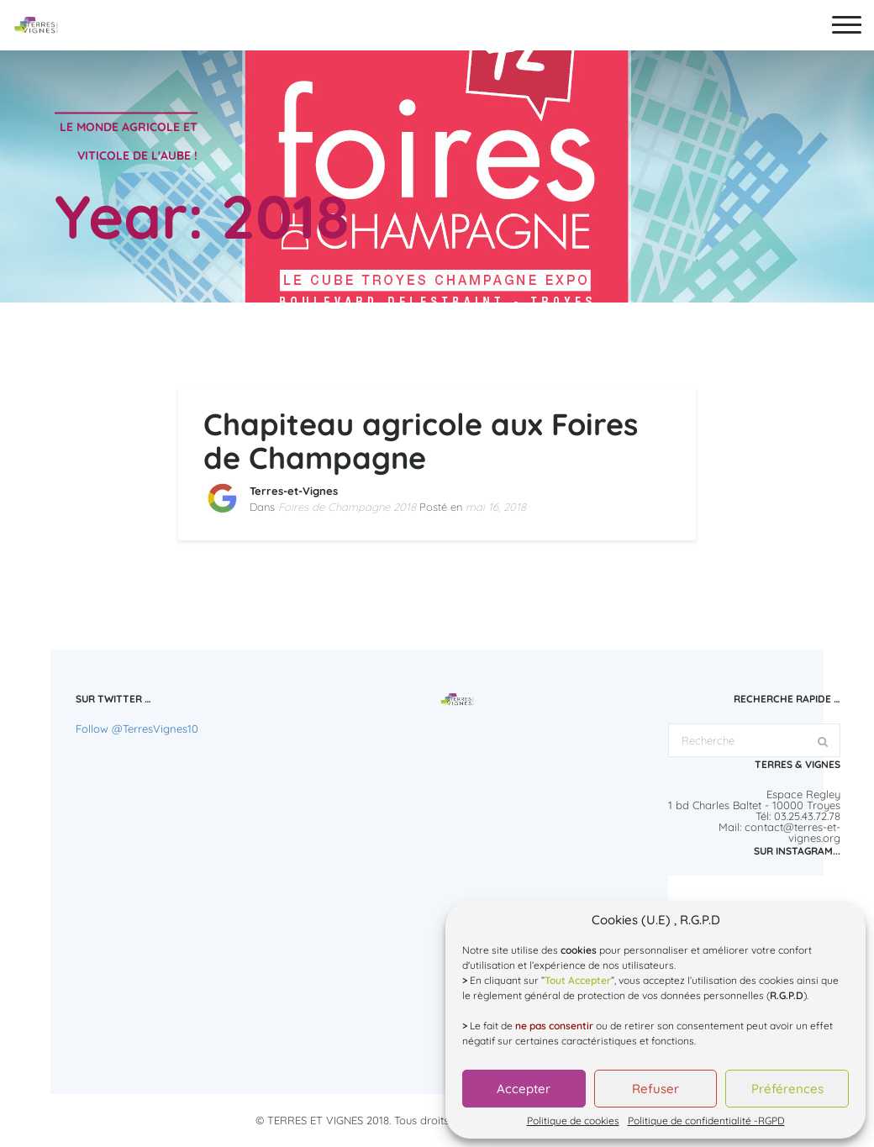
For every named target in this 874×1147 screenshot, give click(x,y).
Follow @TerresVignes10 (137, 728)
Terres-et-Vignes (294, 490)
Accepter (523, 1089)
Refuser (655, 1089)
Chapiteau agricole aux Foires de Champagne (420, 440)
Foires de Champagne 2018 (347, 506)
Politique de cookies (573, 1121)
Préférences (787, 1089)
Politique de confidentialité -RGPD (706, 1121)
